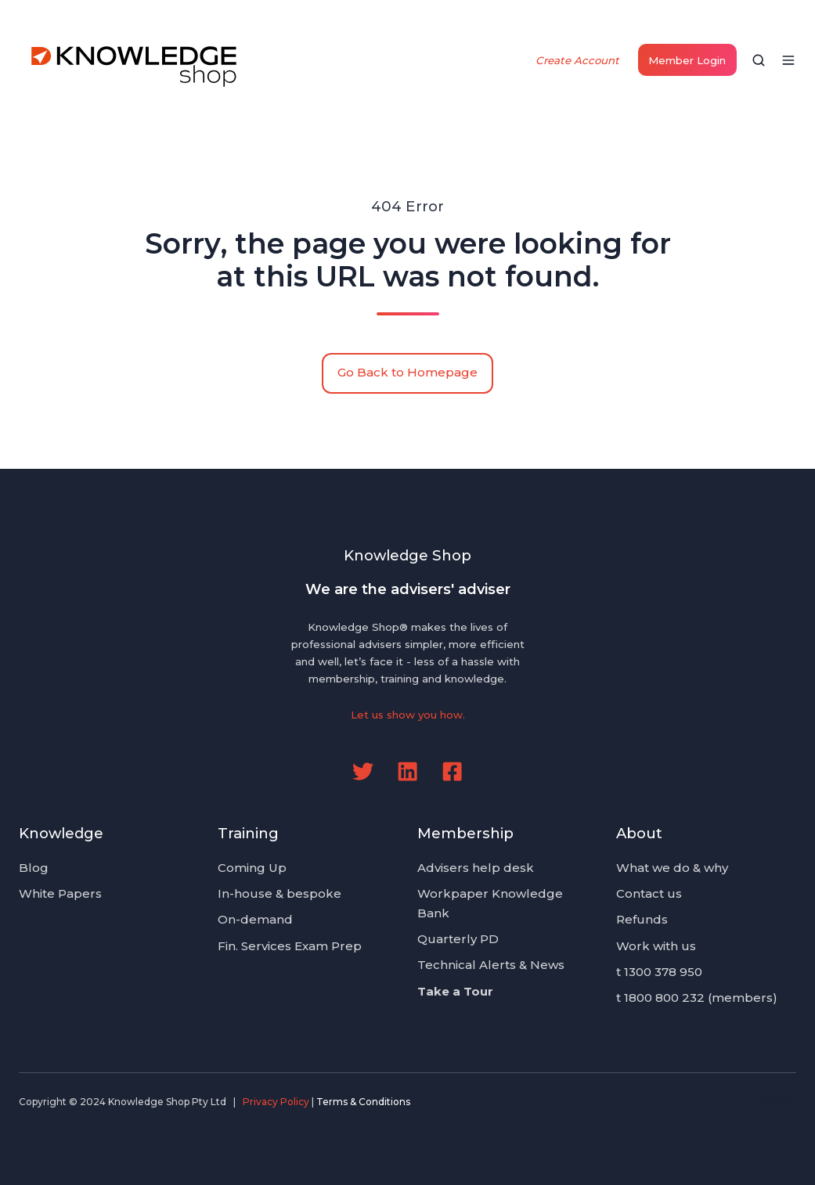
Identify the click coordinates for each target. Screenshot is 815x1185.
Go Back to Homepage (407, 372)
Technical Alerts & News (490, 964)
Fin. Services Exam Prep (290, 945)
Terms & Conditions (363, 1102)
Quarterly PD (458, 938)
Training (248, 833)
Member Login (687, 60)
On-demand (255, 919)
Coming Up (252, 867)
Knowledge (61, 833)
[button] (758, 60)
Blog (34, 867)
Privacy (778, 1102)
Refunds (642, 919)
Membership (465, 833)
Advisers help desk (475, 867)
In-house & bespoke (279, 893)
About (639, 833)
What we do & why (672, 867)
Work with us (656, 945)
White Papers (60, 893)
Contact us (649, 893)
